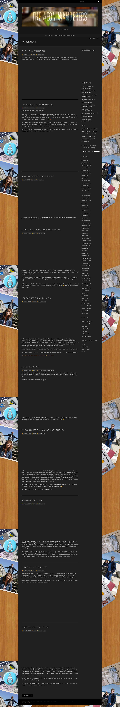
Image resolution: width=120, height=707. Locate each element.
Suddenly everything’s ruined (38, 176)
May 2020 (84, 233)
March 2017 (84, 301)
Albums (51, 35)
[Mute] (94, 151)
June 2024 (84, 175)
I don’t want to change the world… (41, 229)
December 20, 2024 (27, 370)
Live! (84, 331)
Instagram (97, 701)
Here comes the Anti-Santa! (36, 298)
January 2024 (85, 180)
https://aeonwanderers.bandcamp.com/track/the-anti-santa (38, 356)
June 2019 (84, 253)
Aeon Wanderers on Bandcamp (90, 129)
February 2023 (85, 193)
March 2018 (84, 275)
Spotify (81, 701)
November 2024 (86, 168)
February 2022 (85, 210)
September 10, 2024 (27, 630)
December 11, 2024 (27, 433)
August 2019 (85, 248)
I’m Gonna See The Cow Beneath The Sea (43, 430)
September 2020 (86, 225)
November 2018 (86, 260)
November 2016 (86, 308)
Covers (39, 54)
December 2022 (86, 198)
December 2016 (86, 306)
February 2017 (85, 303)
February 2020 (85, 238)
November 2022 (86, 200)
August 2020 (85, 228)
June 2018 (84, 270)
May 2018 (84, 273)
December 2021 (86, 213)
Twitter (91, 701)
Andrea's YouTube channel (88, 136)
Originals (41, 301)
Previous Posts (27, 695)
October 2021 (85, 215)
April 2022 (84, 205)
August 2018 (85, 268)
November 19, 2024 (27, 503)
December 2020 (86, 223)
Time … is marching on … (34, 51)
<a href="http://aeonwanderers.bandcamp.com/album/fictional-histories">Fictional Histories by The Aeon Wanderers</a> (89, 66)
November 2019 (86, 243)
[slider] (88, 151)
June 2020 (84, 230)
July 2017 (84, 293)
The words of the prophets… (37, 104)
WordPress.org (85, 352)
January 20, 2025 (26, 179)
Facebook (86, 701)
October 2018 (85, 263)
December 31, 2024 (27, 233)
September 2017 (86, 288)
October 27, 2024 (26, 570)
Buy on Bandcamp (70, 35)
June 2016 (84, 313)
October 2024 (85, 170)
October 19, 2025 (26, 107)
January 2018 (85, 280)
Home (46, 35)
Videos (63, 35)
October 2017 (85, 285)
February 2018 (85, 278)
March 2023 (84, 190)
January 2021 (85, 220)
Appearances (85, 324)
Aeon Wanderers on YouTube (89, 134)
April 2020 (84, 235)
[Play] (84, 151)
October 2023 (85, 185)
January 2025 (85, 163)
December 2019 (86, 240)
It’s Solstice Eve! (30, 366)
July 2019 (84, 250)
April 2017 (84, 298)
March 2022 (84, 208)
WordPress (50, 701)
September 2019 (86, 245)
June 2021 (84, 218)
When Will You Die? (32, 500)
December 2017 (86, 283)
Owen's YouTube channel (88, 139)
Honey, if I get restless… (34, 567)
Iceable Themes (28, 702)
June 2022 (84, 203)
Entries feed (85, 347)
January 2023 (85, 195)
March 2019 (84, 255)
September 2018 (86, 265)
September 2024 (86, 173)
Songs (43, 54)
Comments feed (86, 349)
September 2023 (86, 188)
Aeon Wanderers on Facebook (89, 131)
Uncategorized (85, 336)
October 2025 (85, 160)
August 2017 (85, 290)
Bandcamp (70, 701)
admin (33, 54)
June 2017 (84, 296)
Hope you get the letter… (35, 627)
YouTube (76, 701)
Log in (83, 344)
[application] (90, 151)
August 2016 (85, 311)
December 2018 (86, 258)
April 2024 (84, 178)
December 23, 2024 (27, 301)
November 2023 (86, 183)
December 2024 (86, 165)
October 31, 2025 (26, 54)
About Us (57, 35)
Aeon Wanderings (42, 370)
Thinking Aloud (85, 141)
